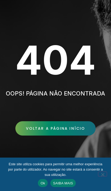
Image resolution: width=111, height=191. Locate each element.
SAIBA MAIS (63, 183)
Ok (43, 183)
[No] (102, 174)
